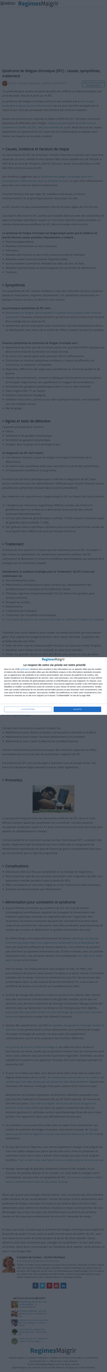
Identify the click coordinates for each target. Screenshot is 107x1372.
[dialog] (53, 686)
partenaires (25, 669)
